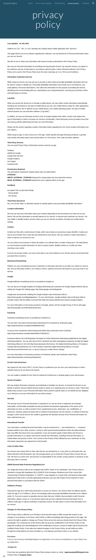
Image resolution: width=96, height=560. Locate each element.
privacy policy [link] (73, 3)
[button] (93, 3)
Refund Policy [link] (60, 3)
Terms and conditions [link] (44, 3)
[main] (48, 19)
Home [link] (30, 3)
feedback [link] (85, 3)
